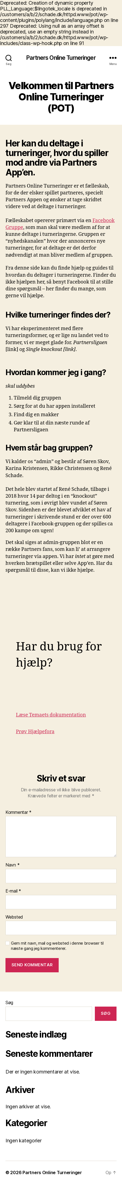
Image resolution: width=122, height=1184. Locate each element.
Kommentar (18, 812)
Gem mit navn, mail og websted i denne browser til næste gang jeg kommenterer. (57, 946)
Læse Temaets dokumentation (51, 715)
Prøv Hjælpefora (35, 732)
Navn (12, 865)
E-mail (13, 891)
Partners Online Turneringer (60, 58)
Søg (9, 1002)
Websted (14, 917)
